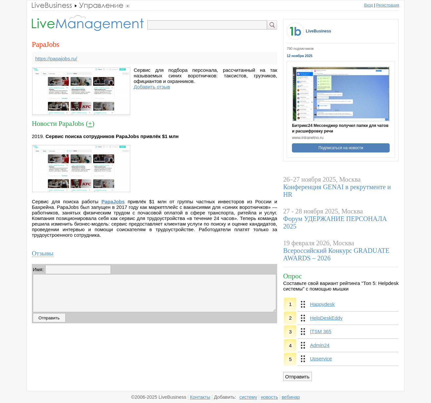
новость (269, 397)
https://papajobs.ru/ (56, 58)
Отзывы (42, 253)
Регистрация (387, 5)
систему (248, 397)
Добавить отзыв (152, 87)
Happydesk (322, 304)
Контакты (200, 397)
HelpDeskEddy (326, 318)
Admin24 (319, 345)
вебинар (291, 397)
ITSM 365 (320, 331)
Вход (368, 5)
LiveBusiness (318, 31)
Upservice (321, 358)
